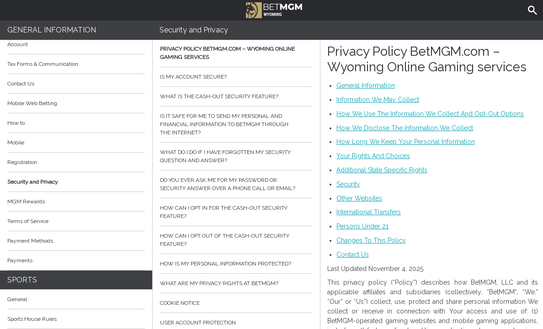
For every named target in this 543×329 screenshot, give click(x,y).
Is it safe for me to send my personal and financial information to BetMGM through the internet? (236, 124)
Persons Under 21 (362, 226)
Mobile (15, 142)
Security (348, 184)
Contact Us (20, 83)
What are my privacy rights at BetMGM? (236, 283)
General (17, 299)
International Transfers (368, 212)
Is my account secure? (236, 77)
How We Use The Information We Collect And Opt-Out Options (430, 113)
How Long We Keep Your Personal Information (405, 141)
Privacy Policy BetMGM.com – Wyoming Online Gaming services (236, 53)
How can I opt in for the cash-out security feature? (236, 212)
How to (76, 123)
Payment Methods (76, 241)
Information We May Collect (377, 99)
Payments (76, 260)
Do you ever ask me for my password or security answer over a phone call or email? (236, 184)
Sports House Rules (32, 319)
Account (76, 44)
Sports (22, 280)
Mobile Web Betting (32, 103)
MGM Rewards (26, 201)
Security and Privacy (32, 182)
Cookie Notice (236, 303)
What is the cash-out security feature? (236, 96)
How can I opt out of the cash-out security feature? (236, 240)
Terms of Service (76, 221)
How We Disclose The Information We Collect (404, 128)
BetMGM (274, 9)
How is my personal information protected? (236, 263)
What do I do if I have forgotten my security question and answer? (236, 156)
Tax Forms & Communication (76, 64)
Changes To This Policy (371, 240)
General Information (51, 30)
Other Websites (359, 198)
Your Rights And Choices (373, 155)
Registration (22, 162)
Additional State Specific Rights (381, 170)
